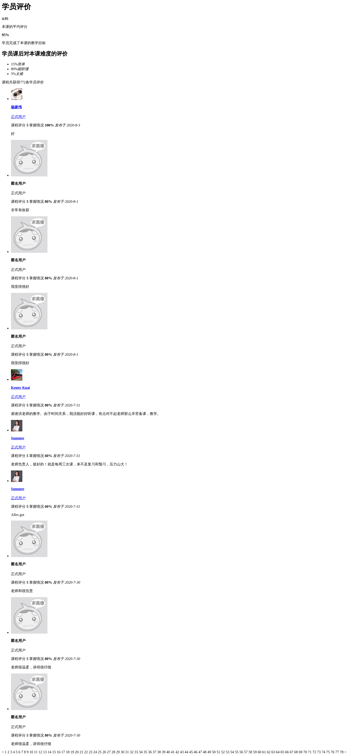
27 (109, 752)
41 (173, 752)
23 (91, 752)
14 (49, 752)
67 (292, 752)
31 (127, 752)
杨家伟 (16, 107)
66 (287, 752)
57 (246, 752)
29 (118, 752)
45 (191, 752)
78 (342, 752)
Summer (17, 438)
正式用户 (18, 117)
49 (209, 752)
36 (150, 752)
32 (132, 752)
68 (296, 752)
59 (255, 752)
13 (45, 752)
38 (159, 752)
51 (218, 752)
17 (63, 752)
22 (86, 752)
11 (36, 752)
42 (177, 752)
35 (145, 752)
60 (260, 752)
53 (228, 752)
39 (164, 752)
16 (59, 752)
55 (237, 752)
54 (232, 752)
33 (136, 752)
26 (104, 752)
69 (301, 752)
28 (113, 752)
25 (100, 752)
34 (141, 752)
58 (250, 752)
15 (54, 752)
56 (241, 752)
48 (205, 752)
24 (95, 752)
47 (200, 752)
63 (273, 752)
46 (196, 752)
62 (269, 752)
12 (40, 752)
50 (214, 752)
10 (31, 752)
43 (182, 752)
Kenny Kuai (20, 388)
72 (314, 752)
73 (319, 752)
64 (278, 752)
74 (323, 752)
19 (72, 752)
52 (223, 752)
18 (68, 752)
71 (310, 752)
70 (305, 752)
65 (282, 752)
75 (328, 752)
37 (155, 752)
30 (123, 752)
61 (264, 752)
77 (337, 752)
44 (186, 752)
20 (77, 752)
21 (81, 752)
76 (333, 752)
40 (168, 752)
